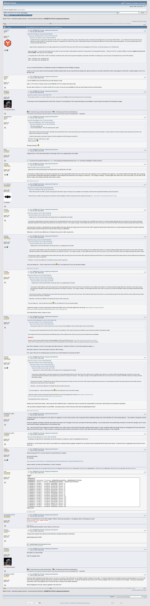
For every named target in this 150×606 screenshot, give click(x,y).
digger (6, 449)
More (29, 15)
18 (29, 23)
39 (63, 23)
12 (20, 23)
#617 (145, 515)
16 (26, 23)
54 (87, 23)
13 (21, 23)
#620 (145, 574)
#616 (145, 472)
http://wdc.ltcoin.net (130, 468)
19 (31, 23)
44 (71, 23)
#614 (145, 434)
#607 (145, 184)
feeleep (6, 163)
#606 (145, 164)
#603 (145, 92)
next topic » (144, 590)
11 (18, 23)
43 (70, 23)
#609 (145, 236)
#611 (145, 317)
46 (74, 23)
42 (68, 23)
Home (7, 15)
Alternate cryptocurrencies (19, 18)
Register (25, 15)
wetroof (6, 76)
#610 (145, 272)
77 (124, 23)
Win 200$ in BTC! (31, 511)
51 (82, 23)
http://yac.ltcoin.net (52, 468)
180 (5, 24)
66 (106, 23)
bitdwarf (6, 91)
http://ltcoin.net (83, 468)
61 (98, 23)
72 (116, 23)
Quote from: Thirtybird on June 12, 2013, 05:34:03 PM (40, 34)
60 (97, 23)
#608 (145, 210)
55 (89, 23)
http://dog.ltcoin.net (37, 468)
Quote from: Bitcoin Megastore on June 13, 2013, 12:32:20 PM (42, 437)
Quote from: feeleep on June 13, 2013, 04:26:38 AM (39, 213)
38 (62, 23)
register (23, 9)
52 (84, 23)
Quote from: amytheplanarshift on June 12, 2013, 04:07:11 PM (43, 35)
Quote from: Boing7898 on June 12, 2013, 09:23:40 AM (40, 120)
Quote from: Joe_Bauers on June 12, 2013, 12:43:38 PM (43, 37)
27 (44, 23)
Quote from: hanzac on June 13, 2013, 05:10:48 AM (39, 239)
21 (34, 23)
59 (95, 23)
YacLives (6, 30)
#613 (145, 414)
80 (128, 23)
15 (25, 23)
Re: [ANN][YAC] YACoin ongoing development (44, 30)
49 (79, 23)
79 (127, 23)
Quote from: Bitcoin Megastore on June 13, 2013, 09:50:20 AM (42, 320)
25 (40, 23)
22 (36, 23)
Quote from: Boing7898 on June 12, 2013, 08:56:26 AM (42, 124)
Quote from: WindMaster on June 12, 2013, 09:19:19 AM (41, 122)
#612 (145, 357)
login (18, 9)
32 (52, 23)
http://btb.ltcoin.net (115, 468)
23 (37, 23)
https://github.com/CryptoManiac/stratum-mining (105, 195)
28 (45, 23)
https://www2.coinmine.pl (33, 181)
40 (65, 23)
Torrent (25, 12)
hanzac (6, 209)
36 (58, 23)
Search (16, 15)
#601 (145, 31)
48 (78, 23)
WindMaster (7, 413)
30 (48, 23)
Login (20, 15)
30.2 (22, 12)
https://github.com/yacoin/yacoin (95, 307)
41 (66, 23)
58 (93, 23)
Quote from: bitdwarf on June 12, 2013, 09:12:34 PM (41, 322)
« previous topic (136, 21)
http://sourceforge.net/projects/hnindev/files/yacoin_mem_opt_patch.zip (47, 309)
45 (73, 23)
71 (114, 23)
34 (55, 23)
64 (103, 23)
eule (5, 471)
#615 (145, 449)
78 (125, 23)
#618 (145, 530)
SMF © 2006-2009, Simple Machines (81, 603)
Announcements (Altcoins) (35, 18)
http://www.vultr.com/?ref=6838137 (35, 545)
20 (32, 23)
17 (28, 23)
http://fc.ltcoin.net (100, 468)
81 (130, 23)
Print (144, 24)
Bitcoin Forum (7, 18)
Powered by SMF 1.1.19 (66, 603)
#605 (145, 150)
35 (57, 23)
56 (90, 23)
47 (76, 23)
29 (47, 23)
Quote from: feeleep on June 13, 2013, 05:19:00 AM (39, 275)
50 (81, 23)
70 (112, 23)
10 (17, 23)
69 (111, 23)
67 (108, 23)
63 (101, 23)
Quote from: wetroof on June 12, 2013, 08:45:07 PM (39, 95)
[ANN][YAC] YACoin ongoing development (56, 18)
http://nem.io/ (30, 525)
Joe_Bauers (7, 184)
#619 (145, 549)
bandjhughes (8, 116)
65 (104, 23)
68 (109, 23)
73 (117, 23)
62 (100, 23)
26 (42, 23)
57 (92, 23)
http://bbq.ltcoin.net (67, 468)
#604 (145, 117)
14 (23, 23)
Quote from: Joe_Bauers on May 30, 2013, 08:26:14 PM (40, 187)
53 (85, 23)
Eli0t (5, 149)
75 (120, 23)
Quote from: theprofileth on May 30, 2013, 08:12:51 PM (41, 189)
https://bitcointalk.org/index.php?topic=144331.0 (85, 340)
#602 (145, 77)
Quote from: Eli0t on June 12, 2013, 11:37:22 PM (39, 167)
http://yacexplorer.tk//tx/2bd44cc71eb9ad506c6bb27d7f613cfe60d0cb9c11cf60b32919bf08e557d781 (55, 461)
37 (60, 23)
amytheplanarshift (9, 514)
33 (54, 23)
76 (122, 23)
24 (39, 23)
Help (12, 15)
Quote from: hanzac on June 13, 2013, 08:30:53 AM (39, 360)
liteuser (6, 529)
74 (119, 23)
